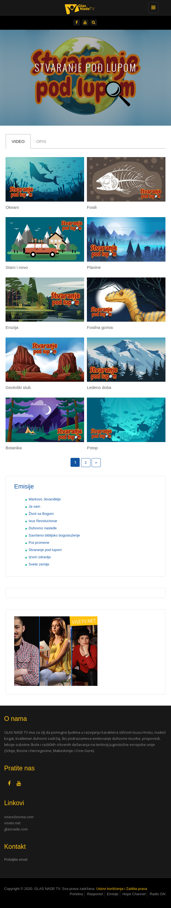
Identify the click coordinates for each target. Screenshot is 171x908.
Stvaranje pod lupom (45, 550)
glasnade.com (16, 829)
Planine (94, 267)
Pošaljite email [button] (15, 859)
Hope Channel (133, 894)
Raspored (95, 894)
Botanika (14, 447)
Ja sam (34, 506)
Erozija (12, 327)
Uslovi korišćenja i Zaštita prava (121, 889)
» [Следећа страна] (96, 462)
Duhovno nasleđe (43, 528)
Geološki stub (18, 387)
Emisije (113, 894)
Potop (92, 447)
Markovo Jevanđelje (45, 499)
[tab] (85, 859)
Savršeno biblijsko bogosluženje (54, 535)
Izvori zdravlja (40, 557)
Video (18, 141)
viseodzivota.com (19, 816)
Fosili (92, 207)
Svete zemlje (39, 564)
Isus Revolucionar (43, 521)
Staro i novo (17, 267)
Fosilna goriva (100, 327)
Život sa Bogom (41, 514)
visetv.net (12, 822)
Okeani (12, 207)
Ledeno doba (99, 387)
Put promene (39, 542)
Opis (41, 141)
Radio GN (157, 894)
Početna (76, 894)
